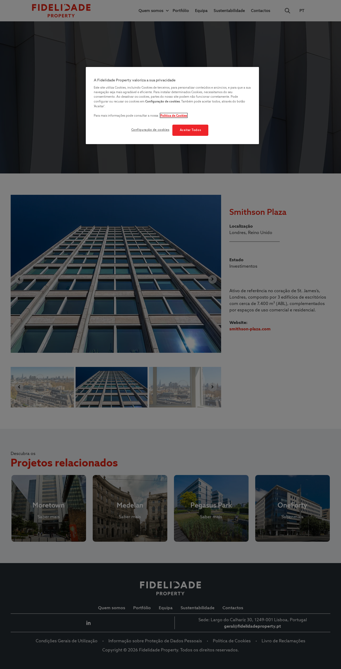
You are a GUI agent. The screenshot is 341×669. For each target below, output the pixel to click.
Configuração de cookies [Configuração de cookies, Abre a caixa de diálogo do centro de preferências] (150, 130)
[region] (172, 105)
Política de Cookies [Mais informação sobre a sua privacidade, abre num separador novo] (173, 115)
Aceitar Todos (190, 130)
